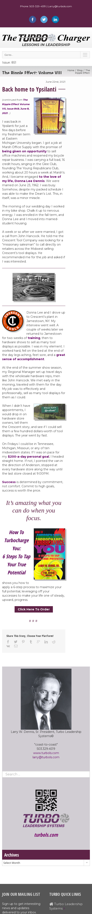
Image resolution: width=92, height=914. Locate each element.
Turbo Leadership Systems (66, 906)
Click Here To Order (34, 609)
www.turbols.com (46, 753)
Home (70, 70)
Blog (79, 70)
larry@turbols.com (46, 757)
